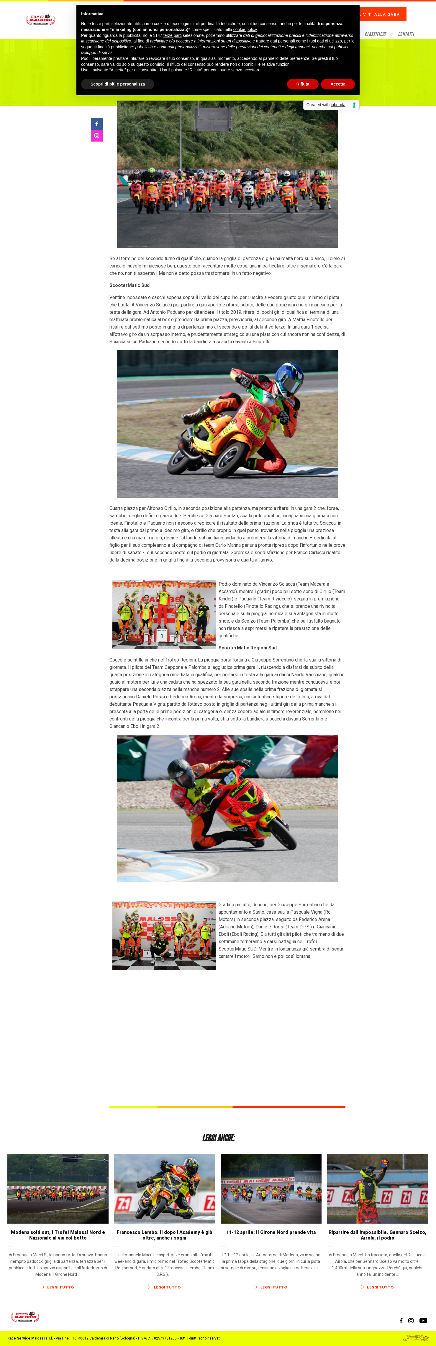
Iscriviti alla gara (381, 9)
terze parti (172, 35)
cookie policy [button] (245, 29)
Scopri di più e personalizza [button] (118, 84)
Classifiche (375, 24)
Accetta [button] (337, 84)
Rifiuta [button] (302, 84)
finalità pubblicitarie (115, 47)
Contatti (406, 24)
